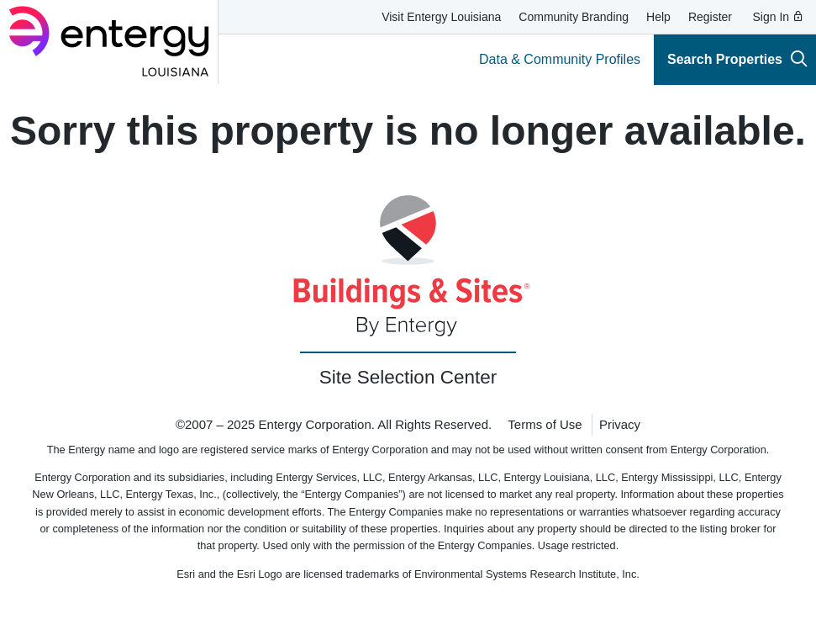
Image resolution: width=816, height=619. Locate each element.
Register (710, 17)
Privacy (619, 424)
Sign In (778, 17)
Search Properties (737, 58)
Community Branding (574, 17)
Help (658, 17)
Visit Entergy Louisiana (441, 17)
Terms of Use (545, 424)
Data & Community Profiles (559, 59)
